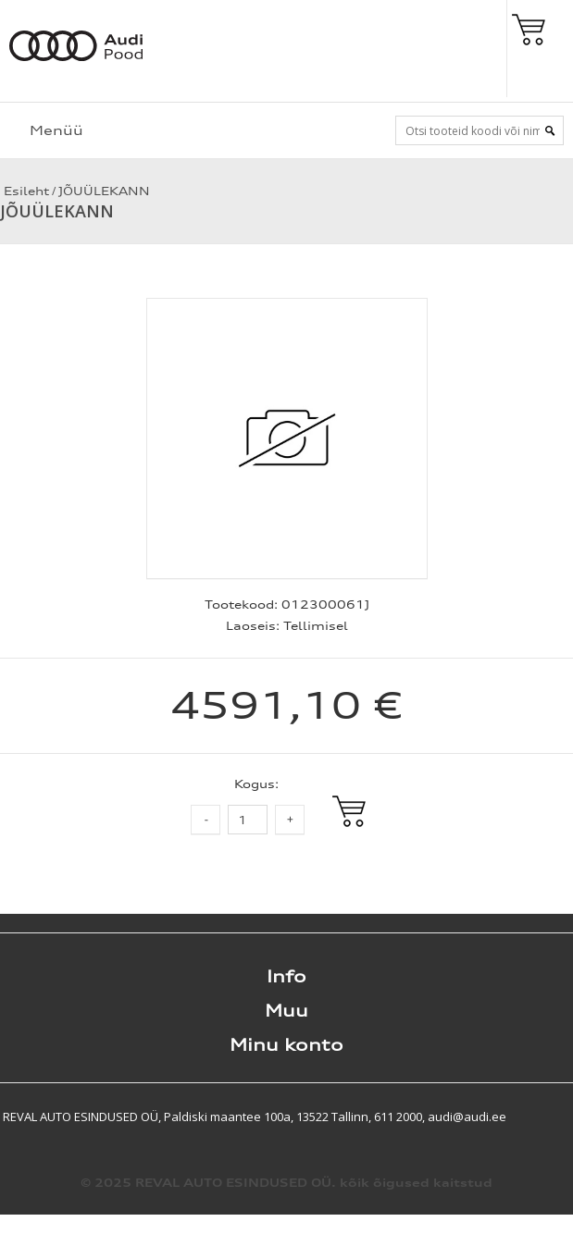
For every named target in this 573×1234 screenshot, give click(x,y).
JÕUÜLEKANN (104, 191)
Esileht (24, 191)
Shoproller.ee (540, 1116)
